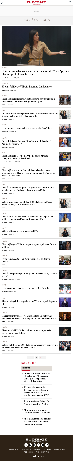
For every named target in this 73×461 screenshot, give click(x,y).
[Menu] (2, 3)
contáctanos (26, 449)
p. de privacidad (59, 449)
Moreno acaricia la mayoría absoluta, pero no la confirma (37, 411)
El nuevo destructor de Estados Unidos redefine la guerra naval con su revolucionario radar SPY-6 (36, 391)
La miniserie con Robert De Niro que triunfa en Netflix (36, 402)
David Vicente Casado (7, 78)
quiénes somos (12, 449)
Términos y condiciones (42, 449)
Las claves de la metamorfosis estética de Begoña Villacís (27, 128)
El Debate (4, 105)
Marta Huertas (5, 291)
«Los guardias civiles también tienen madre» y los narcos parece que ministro (37, 421)
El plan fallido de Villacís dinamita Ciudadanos (27, 86)
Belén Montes (5, 90)
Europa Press (11, 279)
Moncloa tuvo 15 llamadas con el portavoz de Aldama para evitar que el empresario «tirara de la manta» (37, 377)
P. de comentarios (42, 452)
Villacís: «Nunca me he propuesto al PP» (20, 231)
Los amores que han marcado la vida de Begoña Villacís (26, 288)
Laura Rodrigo (5, 131)
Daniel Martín (5, 147)
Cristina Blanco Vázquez (8, 162)
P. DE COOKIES (28, 452)
